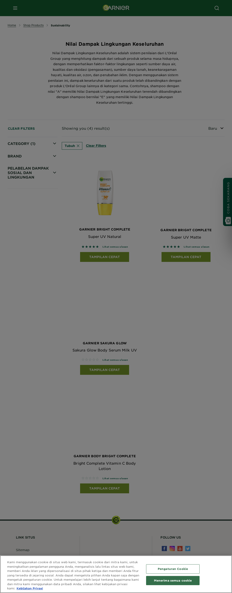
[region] (116, 574)
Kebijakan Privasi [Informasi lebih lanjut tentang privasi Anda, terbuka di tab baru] (30, 588)
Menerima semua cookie (173, 580)
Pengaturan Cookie (173, 569)
